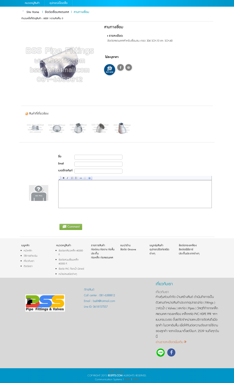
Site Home (32, 12)
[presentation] (83, 215)
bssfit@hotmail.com (103, 301)
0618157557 (100, 307)
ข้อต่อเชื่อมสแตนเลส (57, 12)
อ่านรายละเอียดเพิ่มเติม (171, 342)
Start (127, 379)
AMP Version (116, 372)
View (136, 379)
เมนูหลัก (25, 245)
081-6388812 (107, 295)
